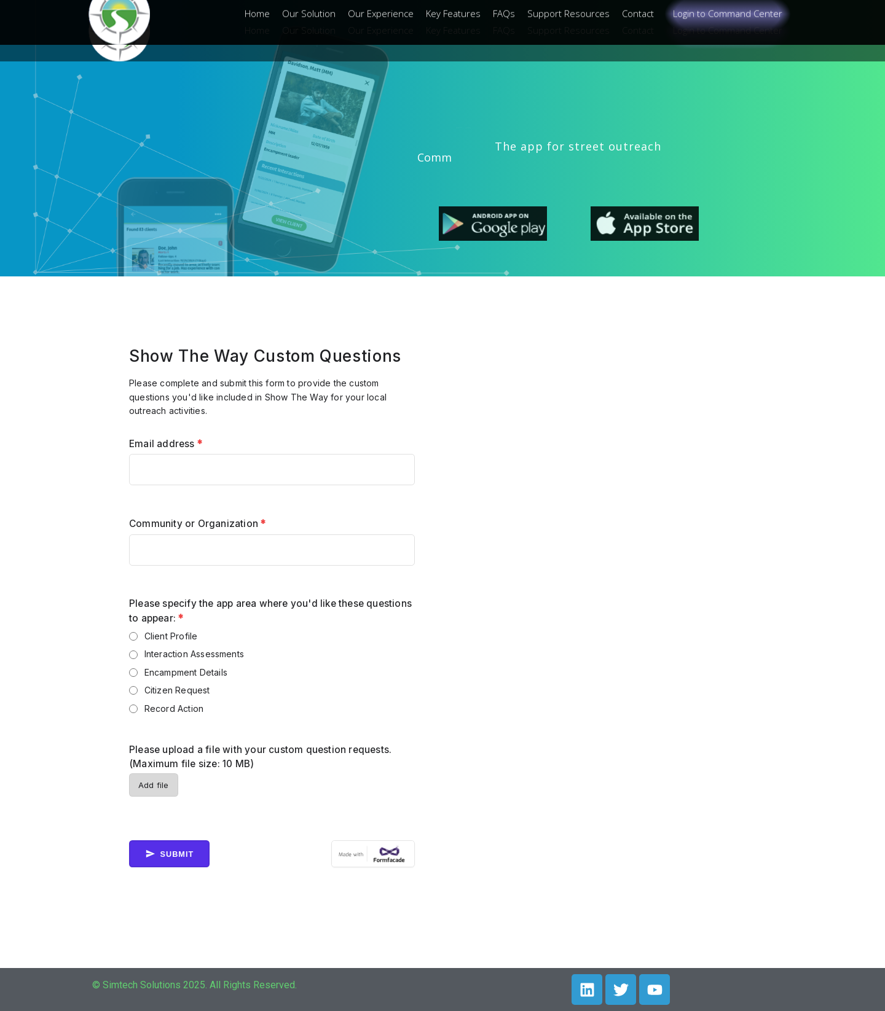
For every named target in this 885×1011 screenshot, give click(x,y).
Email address (165, 444)
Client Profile (171, 636)
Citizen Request (177, 690)
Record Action (174, 708)
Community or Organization (197, 523)
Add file (153, 785)
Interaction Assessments (194, 654)
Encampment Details (186, 672)
